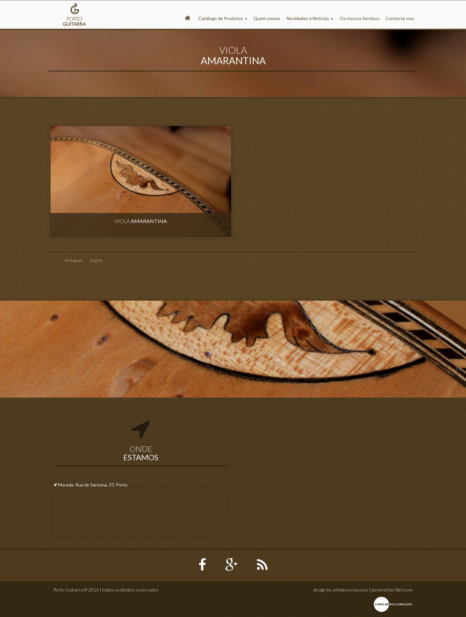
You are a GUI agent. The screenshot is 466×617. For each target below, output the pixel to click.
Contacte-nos (400, 18)
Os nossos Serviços (360, 18)
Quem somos (266, 18)
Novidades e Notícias (310, 18)
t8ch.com (404, 589)
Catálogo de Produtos (222, 18)
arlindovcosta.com (350, 589)
